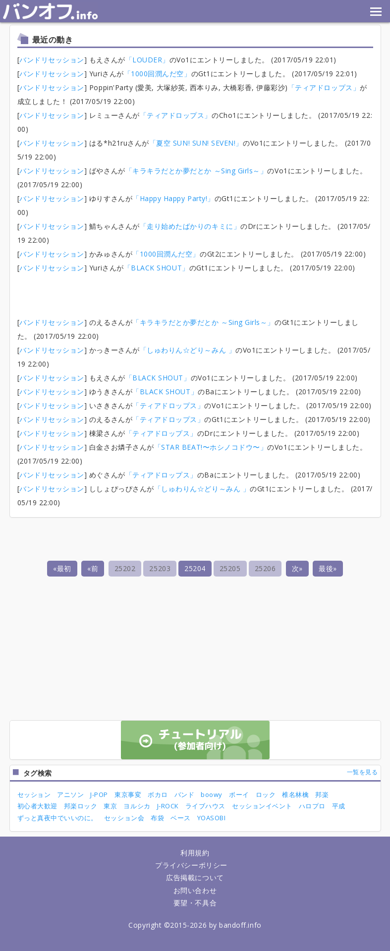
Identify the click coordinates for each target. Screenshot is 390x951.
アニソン (70, 794)
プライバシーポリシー (191, 865)
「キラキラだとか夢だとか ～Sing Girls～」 (196, 170)
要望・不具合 (195, 902)
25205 (230, 568)
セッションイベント (262, 805)
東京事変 (127, 794)
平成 (338, 805)
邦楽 (322, 794)
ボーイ (239, 794)
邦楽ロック (81, 805)
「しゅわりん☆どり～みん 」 (187, 350)
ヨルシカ (136, 805)
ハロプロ (312, 805)
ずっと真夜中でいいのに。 (57, 817)
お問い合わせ (195, 890)
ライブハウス (205, 805)
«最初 (62, 568)
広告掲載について (194, 877)
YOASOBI (211, 817)
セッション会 (124, 817)
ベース (180, 817)
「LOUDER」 (147, 59)
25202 (125, 568)
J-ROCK (168, 805)
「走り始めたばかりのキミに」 (190, 226)
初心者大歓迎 (37, 805)
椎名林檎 (295, 794)
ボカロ (158, 794)
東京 (110, 805)
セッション (34, 794)
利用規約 (194, 852)
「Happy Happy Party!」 (173, 198)
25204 (195, 568)
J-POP (99, 794)
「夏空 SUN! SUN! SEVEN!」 (196, 143)
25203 (159, 568)
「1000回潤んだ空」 (157, 73)
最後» (328, 568)
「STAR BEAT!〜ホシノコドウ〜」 (211, 447)
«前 (92, 568)
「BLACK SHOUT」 (156, 267)
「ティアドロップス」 (324, 87)
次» (297, 568)
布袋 (157, 817)
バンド (184, 794)
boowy (212, 794)
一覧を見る (362, 772)
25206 (265, 568)
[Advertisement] (195, 292)
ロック (266, 794)
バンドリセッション (51, 59)
